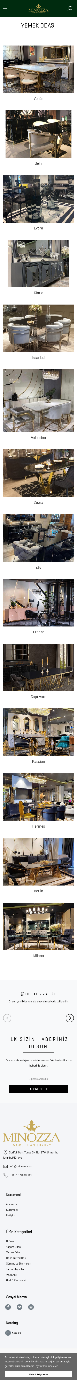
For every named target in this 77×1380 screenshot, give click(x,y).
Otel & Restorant (16, 1280)
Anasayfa (11, 1204)
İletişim (10, 1215)
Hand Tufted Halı (16, 1258)
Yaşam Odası (13, 1247)
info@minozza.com (21, 1166)
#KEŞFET (11, 1275)
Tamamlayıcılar (15, 1269)
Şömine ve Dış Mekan (18, 1263)
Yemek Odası (13, 1252)
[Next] (70, 1018)
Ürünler (10, 1241)
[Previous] (7, 1018)
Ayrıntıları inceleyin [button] (47, 1366)
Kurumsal (12, 1210)
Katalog (13, 1333)
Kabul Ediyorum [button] (38, 1374)
